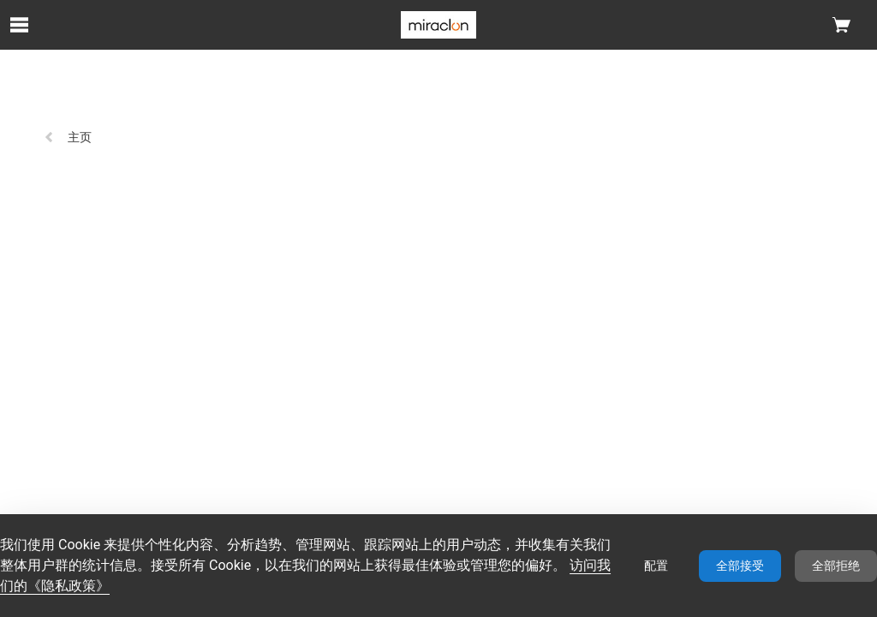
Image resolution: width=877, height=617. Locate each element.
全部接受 (740, 565)
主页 (68, 137)
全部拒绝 (836, 565)
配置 (656, 565)
